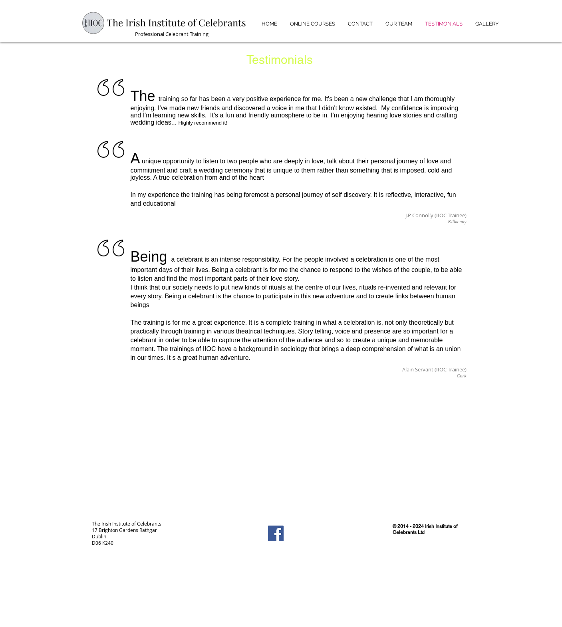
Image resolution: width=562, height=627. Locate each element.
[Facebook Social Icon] (276, 533)
